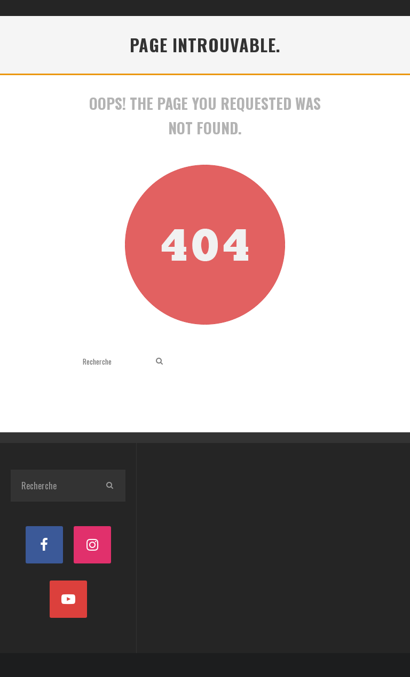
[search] (159, 361)
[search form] (117, 361)
